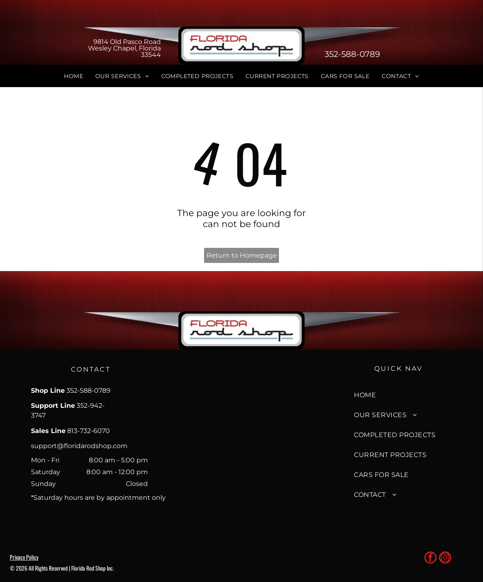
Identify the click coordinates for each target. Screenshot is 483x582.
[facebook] (430, 558)
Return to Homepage (241, 255)
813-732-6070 (88, 431)
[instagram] (445, 558)
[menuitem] (73, 76)
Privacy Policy (24, 557)
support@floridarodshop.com (79, 446)
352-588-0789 (352, 54)
